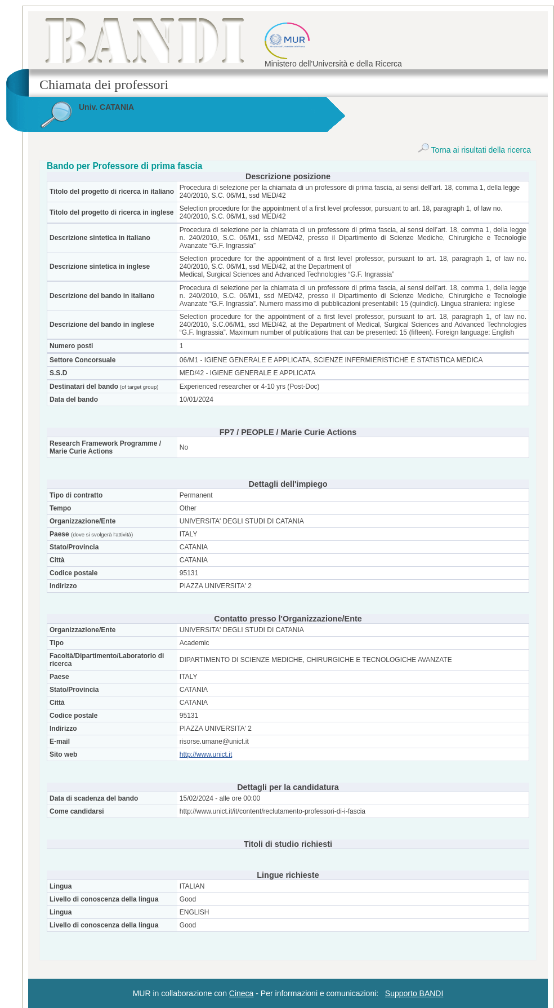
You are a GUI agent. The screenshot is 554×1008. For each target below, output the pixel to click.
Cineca (241, 993)
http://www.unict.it (206, 754)
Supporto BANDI (414, 993)
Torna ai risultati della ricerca (474, 149)
